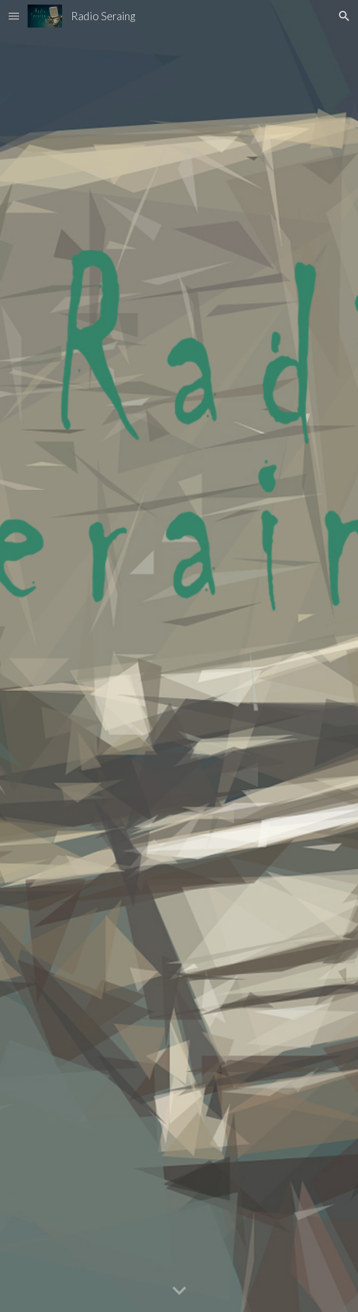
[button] (14, 16)
